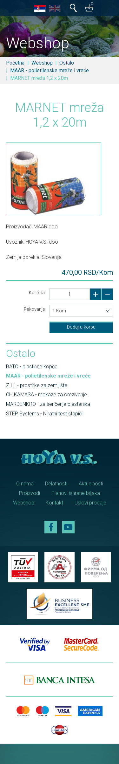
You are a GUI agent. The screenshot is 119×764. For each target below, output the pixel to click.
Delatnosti (56, 484)
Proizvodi (29, 493)
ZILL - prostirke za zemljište (36, 385)
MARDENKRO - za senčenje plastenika (48, 404)
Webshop (42, 63)
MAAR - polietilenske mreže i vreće (49, 70)
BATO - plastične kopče (31, 367)
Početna (15, 63)
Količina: (37, 292)
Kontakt (54, 503)
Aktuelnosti (91, 484)
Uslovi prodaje (90, 503)
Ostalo (66, 63)
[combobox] (81, 310)
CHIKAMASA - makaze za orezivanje (46, 395)
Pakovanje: (35, 309)
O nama (25, 484)
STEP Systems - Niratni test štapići (44, 414)
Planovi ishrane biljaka (75, 493)
